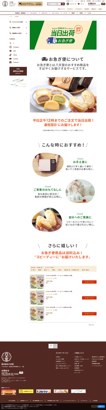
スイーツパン (55, 13)
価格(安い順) (67, 270)
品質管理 (94, 361)
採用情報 (88, 1)
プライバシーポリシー (13, 408)
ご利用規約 (95, 400)
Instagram (14, 47)
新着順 (39, 270)
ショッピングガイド (61, 363)
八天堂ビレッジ (78, 361)
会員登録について (60, 361)
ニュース (77, 1)
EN (103, 1)
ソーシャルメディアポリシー (69, 400)
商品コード (46, 270)
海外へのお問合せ (96, 1)
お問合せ (92, 3)
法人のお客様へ (12, 400)
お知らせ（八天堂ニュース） (81, 359)
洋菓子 (81, 13)
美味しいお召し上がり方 (62, 368)
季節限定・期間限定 (20, 13)
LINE (12, 51)
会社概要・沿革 (78, 366)
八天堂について (69, 1)
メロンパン (44, 13)
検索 (63, 4)
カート (82, 4)
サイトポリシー (84, 400)
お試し (100, 9)
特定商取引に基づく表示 (53, 400)
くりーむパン (78, 9)
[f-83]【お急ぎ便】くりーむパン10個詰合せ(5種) (59, 307)
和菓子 (73, 13)
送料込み (94, 9)
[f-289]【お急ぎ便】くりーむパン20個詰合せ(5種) (59, 275)
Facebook (14, 62)
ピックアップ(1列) (49, 267)
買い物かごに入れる (89, 282)
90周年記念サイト (79, 370)
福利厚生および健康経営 (98, 357)
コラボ (89, 13)
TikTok (13, 55)
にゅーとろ (77, 372)
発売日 (59, 270)
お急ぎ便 (87, 9)
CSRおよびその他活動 (97, 359)
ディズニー (70, 9)
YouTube (13, 58)
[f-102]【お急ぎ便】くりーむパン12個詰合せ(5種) (59, 291)
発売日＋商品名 (85, 270)
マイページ (73, 4)
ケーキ (65, 13)
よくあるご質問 (60, 359)
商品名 (53, 270)
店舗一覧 (83, 1)
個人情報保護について (38, 400)
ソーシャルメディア (97, 366)
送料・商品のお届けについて (63, 366)
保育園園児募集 (96, 363)
